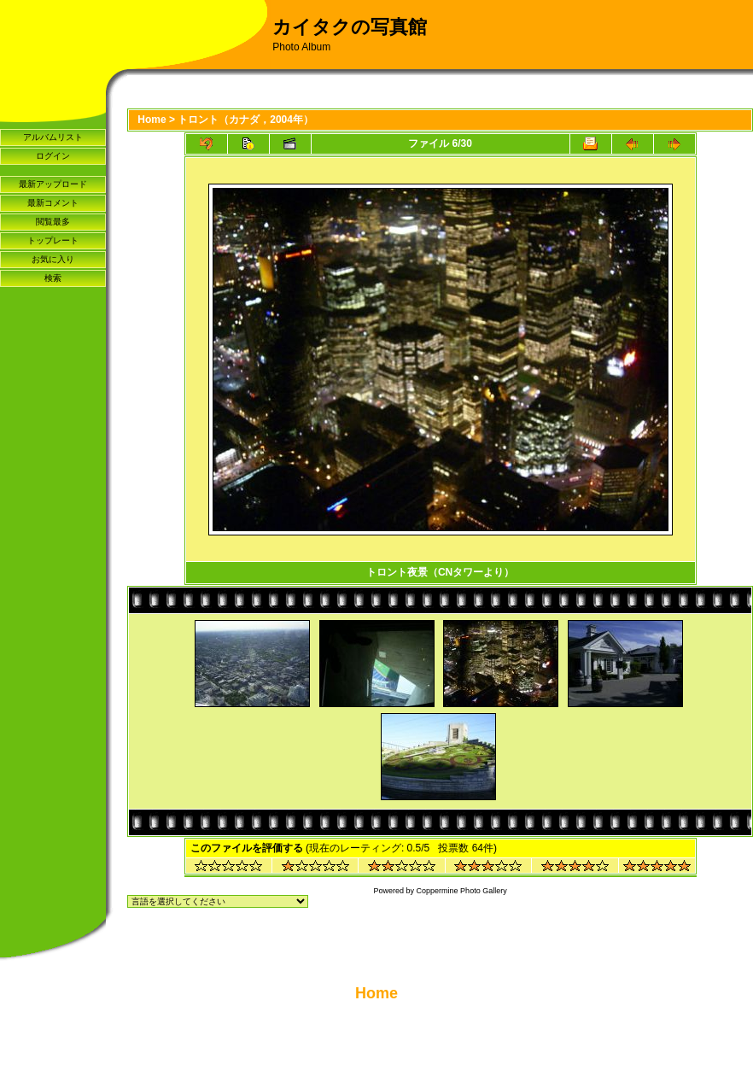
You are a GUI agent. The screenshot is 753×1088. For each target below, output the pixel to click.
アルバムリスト (53, 137)
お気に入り (53, 259)
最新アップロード (53, 184)
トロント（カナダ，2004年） (245, 120)
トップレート (53, 240)
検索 (52, 278)
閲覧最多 (53, 221)
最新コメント (53, 203)
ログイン (53, 156)
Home (151, 120)
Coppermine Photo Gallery (462, 890)
